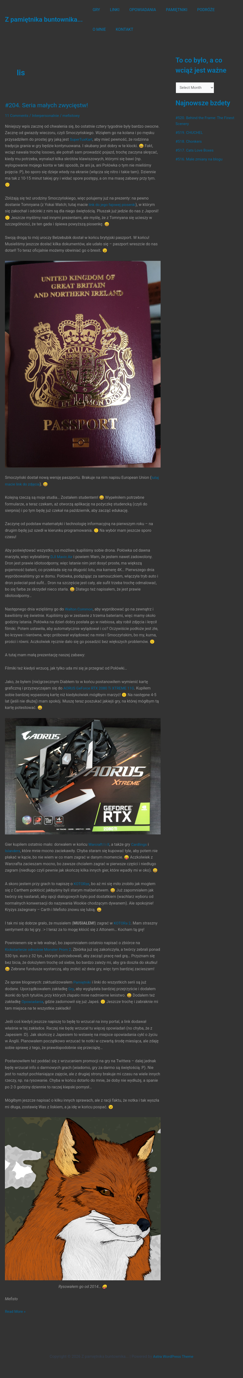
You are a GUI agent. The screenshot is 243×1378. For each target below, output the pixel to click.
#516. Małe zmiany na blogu (200, 159)
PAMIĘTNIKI (170, 9)
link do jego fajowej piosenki (113, 204)
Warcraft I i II (99, 844)
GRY (95, 9)
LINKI (111, 9)
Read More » (16, 1318)
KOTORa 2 (122, 923)
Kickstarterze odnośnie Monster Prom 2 (40, 949)
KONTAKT (100, 29)
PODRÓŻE (197, 9)
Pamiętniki (82, 988)
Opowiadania (32, 1008)
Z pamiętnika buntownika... (44, 19)
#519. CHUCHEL (190, 133)
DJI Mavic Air (62, 556)
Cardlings (140, 844)
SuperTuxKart (82, 139)
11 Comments (17, 115)
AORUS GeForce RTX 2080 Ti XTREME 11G (100, 688)
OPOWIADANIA (137, 9)
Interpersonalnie (47, 115)
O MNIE (220, 9)
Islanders (13, 850)
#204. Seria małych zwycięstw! (49, 105)
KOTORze (82, 883)
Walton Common (79, 609)
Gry (71, 995)
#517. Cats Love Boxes (196, 150)
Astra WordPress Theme (173, 1356)
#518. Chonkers (189, 142)
